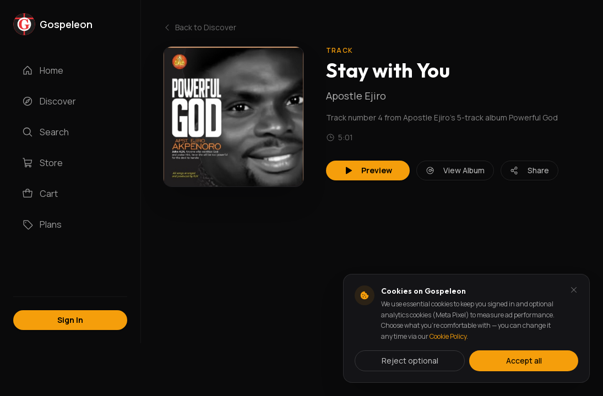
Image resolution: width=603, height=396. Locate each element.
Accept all (524, 360)
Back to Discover (199, 27)
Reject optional (410, 360)
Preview (368, 170)
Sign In (70, 320)
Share (529, 170)
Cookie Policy (448, 336)
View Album (455, 170)
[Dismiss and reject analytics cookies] (573, 289)
